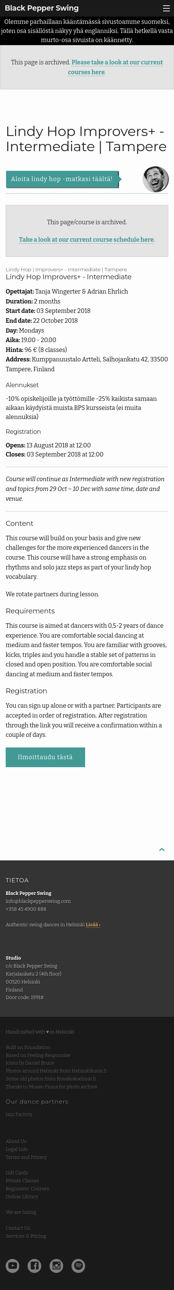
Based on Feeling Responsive (38, 1055)
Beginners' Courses (27, 1188)
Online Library (22, 1196)
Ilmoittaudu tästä (45, 757)
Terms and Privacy (26, 1157)
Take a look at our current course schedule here (86, 239)
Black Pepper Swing (42, 8)
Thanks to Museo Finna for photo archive (51, 1087)
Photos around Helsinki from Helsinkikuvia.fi (56, 1071)
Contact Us (18, 1228)
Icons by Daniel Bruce (30, 1063)
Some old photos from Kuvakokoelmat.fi (51, 1079)
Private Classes (22, 1181)
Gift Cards (17, 1173)
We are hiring (21, 1212)
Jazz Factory (19, 1114)
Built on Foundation (28, 1047)
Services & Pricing (26, 1236)
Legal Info (17, 1149)
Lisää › (93, 924)
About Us (16, 1141)
